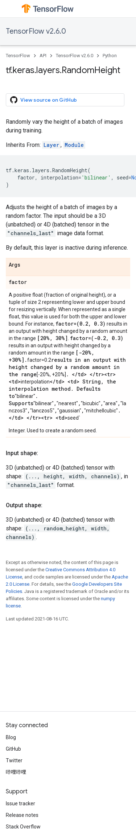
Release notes (22, 815)
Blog (11, 737)
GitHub (13, 749)
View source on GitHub (43, 99)
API (43, 55)
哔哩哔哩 (16, 772)
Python (110, 55)
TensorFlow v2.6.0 (36, 31)
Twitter (14, 760)
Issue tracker (20, 803)
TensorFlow (18, 55)
